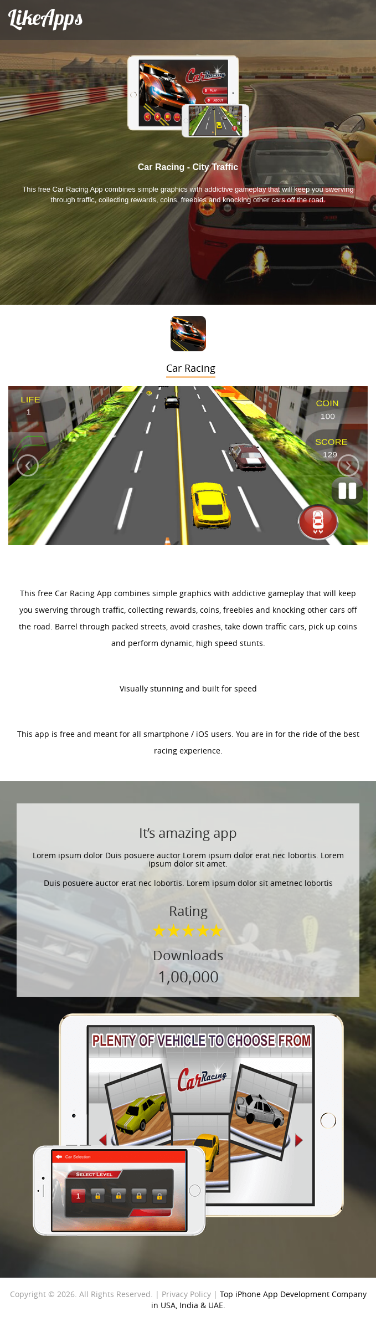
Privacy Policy (186, 1294)
